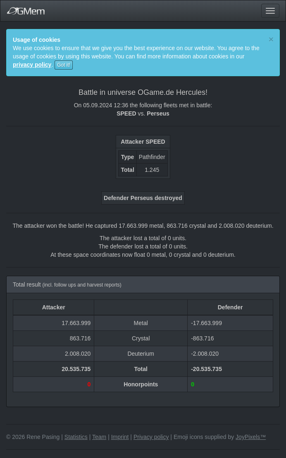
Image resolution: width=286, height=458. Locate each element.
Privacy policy (151, 437)
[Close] (271, 39)
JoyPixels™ (251, 437)
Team (99, 437)
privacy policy (32, 64)
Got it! (63, 65)
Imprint (120, 437)
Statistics (76, 437)
